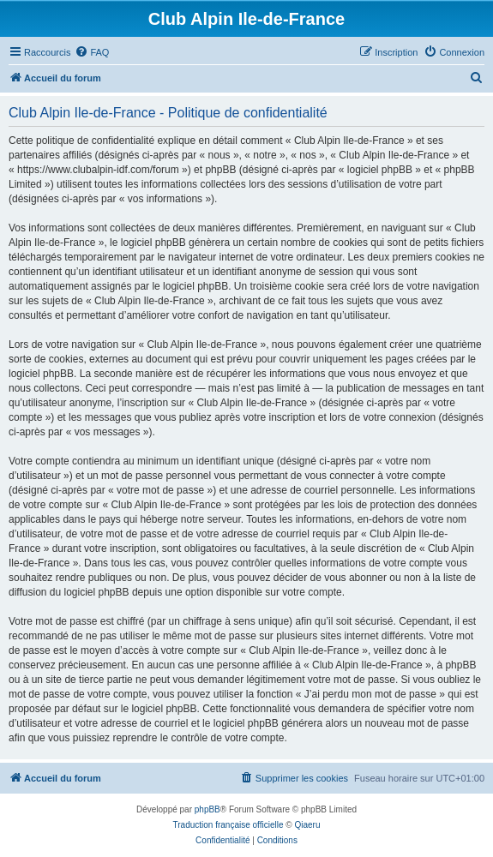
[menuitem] (92, 52)
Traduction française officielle (228, 825)
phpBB (207, 809)
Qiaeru (307, 825)
